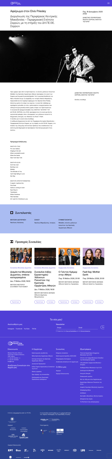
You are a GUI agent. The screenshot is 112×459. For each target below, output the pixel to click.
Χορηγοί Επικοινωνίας (62, 375)
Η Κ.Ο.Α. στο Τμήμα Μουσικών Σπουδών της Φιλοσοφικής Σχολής (91, 360)
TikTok (34, 330)
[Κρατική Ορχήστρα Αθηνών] (17, 4)
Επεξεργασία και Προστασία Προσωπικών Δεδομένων (40, 380)
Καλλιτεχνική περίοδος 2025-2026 (66, 357)
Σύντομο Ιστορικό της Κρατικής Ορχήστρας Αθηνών (41, 361)
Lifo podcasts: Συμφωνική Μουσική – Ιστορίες (91, 365)
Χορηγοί (58, 372)
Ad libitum (83, 394)
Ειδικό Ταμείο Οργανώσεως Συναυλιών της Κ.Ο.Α (43, 369)
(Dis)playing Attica (85, 392)
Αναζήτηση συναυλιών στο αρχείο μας (67, 363)
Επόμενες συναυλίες (62, 354)
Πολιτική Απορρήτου (85, 332)
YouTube (27, 330)
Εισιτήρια (50, 303)
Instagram (11, 330)
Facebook (19, 330)
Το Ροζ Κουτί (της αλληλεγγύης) (89, 403)
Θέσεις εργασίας (37, 373)
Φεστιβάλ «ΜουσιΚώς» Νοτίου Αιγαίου (91, 397)
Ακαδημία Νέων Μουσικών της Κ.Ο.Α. (91, 369)
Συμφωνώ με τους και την (73, 332)
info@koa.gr (11, 363)
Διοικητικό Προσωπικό (38, 365)
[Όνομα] (66, 329)
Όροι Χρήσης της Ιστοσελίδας (40, 376)
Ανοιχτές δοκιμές (85, 375)
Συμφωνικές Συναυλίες (66, 269)
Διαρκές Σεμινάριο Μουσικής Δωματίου (92, 389)
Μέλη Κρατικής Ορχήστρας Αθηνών (42, 357)
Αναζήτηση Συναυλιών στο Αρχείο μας (19, 368)
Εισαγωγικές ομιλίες (86, 378)
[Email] (88, 329)
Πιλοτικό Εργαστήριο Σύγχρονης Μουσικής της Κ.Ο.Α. (89, 355)
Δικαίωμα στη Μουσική (87, 372)
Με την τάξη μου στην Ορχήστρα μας (91, 381)
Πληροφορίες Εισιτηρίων (63, 360)
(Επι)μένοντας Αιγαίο (86, 400)
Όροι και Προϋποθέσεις (71, 332)
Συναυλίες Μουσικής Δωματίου (20, 269)
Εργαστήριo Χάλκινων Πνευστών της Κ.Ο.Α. (91, 385)
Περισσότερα (15, 303)
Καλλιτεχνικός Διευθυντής (40, 354)
